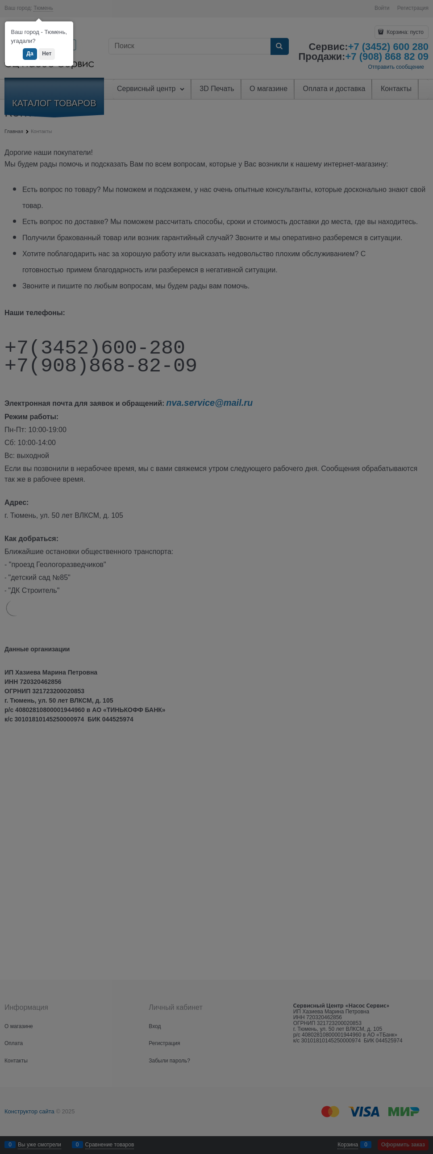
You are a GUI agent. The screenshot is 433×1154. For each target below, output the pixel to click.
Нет (46, 53)
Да (29, 53)
